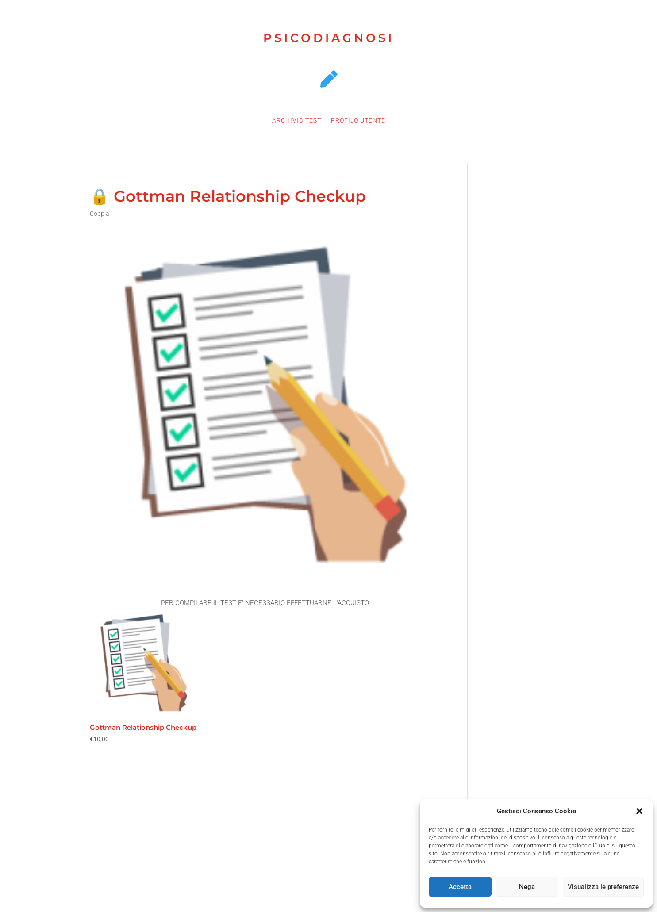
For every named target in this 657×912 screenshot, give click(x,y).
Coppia (99, 213)
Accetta (460, 887)
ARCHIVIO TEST (296, 120)
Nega (527, 887)
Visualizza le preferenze (603, 887)
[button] (639, 811)
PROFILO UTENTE (358, 120)
